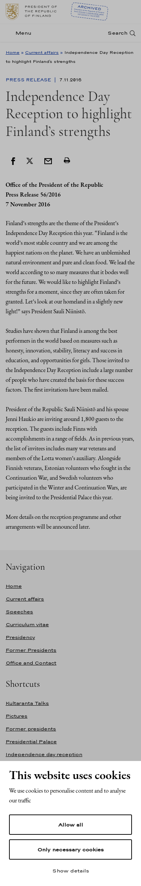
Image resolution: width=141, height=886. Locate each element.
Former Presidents (31, 650)
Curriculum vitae (27, 624)
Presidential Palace (31, 741)
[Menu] (21, 33)
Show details (70, 870)
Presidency (20, 637)
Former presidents (31, 729)
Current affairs (42, 52)
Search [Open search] (117, 33)
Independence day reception (44, 754)
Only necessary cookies (70, 849)
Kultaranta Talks (27, 703)
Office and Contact (31, 663)
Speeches (19, 611)
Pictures (16, 716)
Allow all (70, 824)
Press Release (29, 80)
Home (13, 52)
